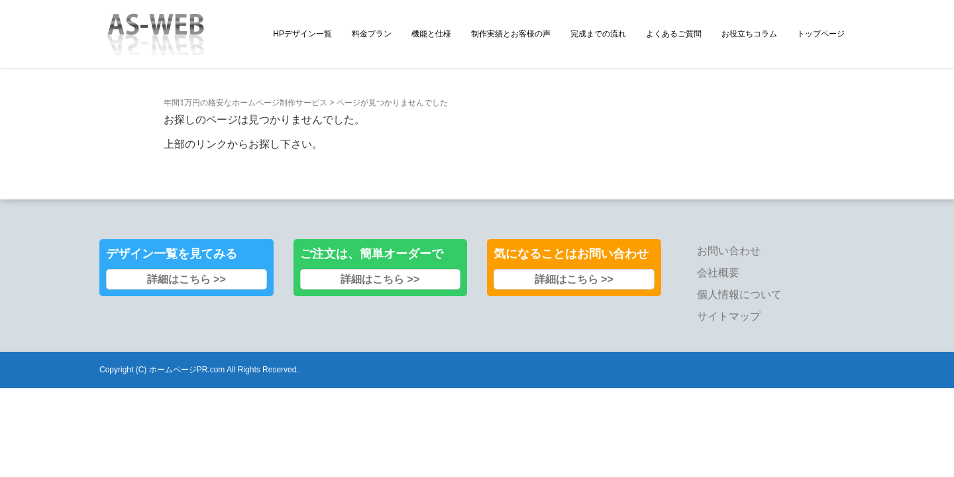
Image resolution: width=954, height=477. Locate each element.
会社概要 (718, 251)
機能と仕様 (431, 33)
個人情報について (739, 273)
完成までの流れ (598, 33)
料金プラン (372, 33)
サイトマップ (729, 295)
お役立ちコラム (749, 33)
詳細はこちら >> (186, 258)
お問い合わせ (729, 229)
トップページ (821, 33)
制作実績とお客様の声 (511, 33)
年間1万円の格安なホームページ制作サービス (245, 81)
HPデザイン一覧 (302, 33)
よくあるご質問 (674, 33)
